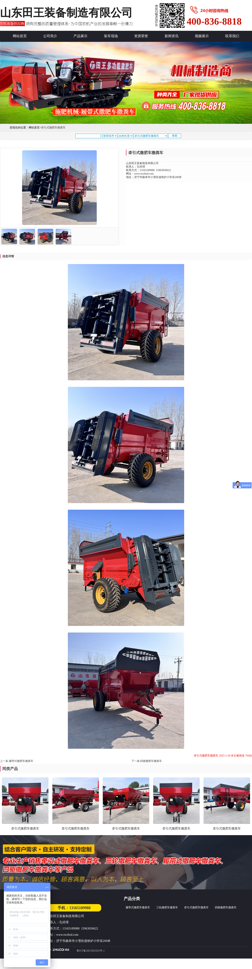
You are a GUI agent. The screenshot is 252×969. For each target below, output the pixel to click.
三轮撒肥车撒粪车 (167, 907)
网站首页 (20, 36)
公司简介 (50, 36)
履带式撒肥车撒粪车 (21, 761)
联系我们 (232, 36)
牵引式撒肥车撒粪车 (196, 907)
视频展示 (202, 36)
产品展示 (80, 36)
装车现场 (111, 36)
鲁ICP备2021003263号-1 (91, 950)
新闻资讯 (172, 36)
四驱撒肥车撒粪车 (151, 761)
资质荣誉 (141, 36)
